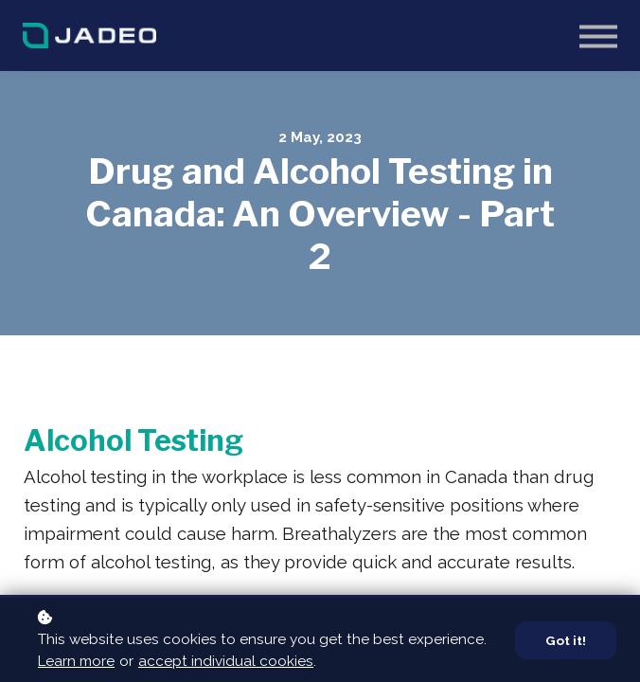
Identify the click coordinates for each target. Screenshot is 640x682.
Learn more (76, 661)
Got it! (565, 640)
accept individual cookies (225, 661)
